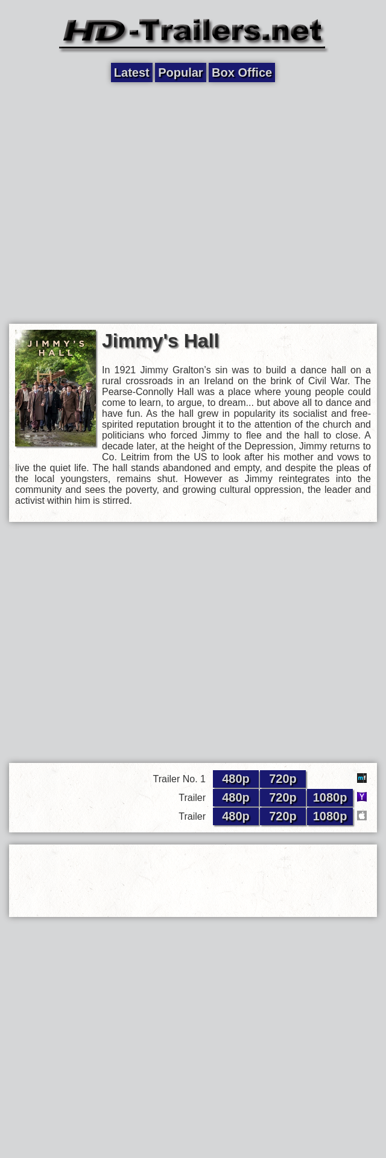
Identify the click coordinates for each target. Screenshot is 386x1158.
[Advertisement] (113, 202)
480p (236, 778)
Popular (180, 72)
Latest (132, 72)
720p (283, 778)
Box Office (242, 72)
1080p (330, 797)
